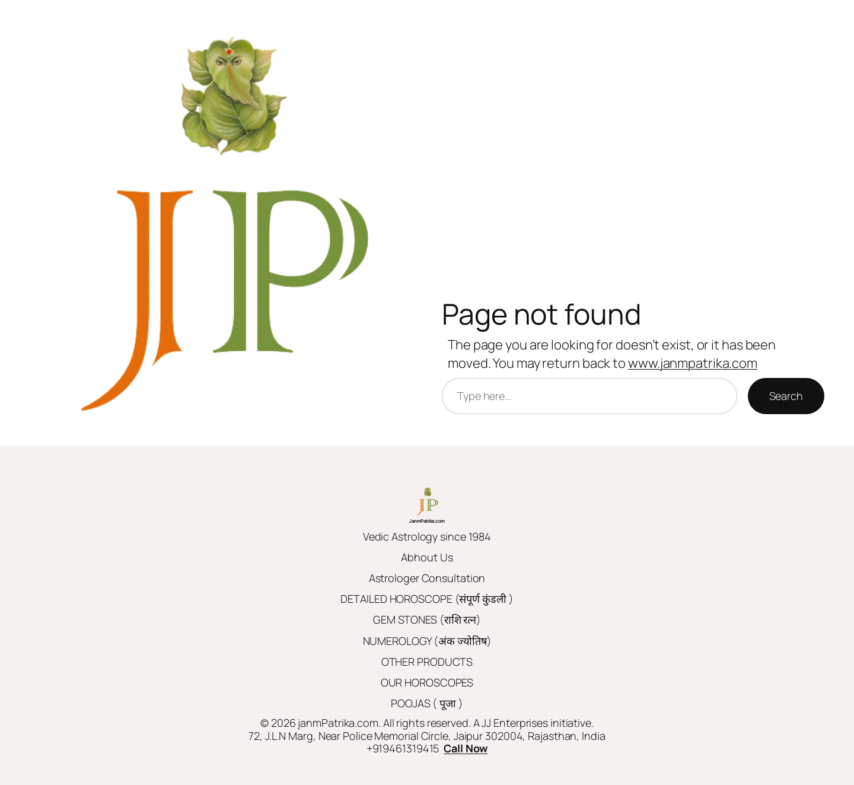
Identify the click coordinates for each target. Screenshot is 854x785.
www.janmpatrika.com (692, 363)
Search (786, 396)
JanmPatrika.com (427, 520)
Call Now (465, 748)
